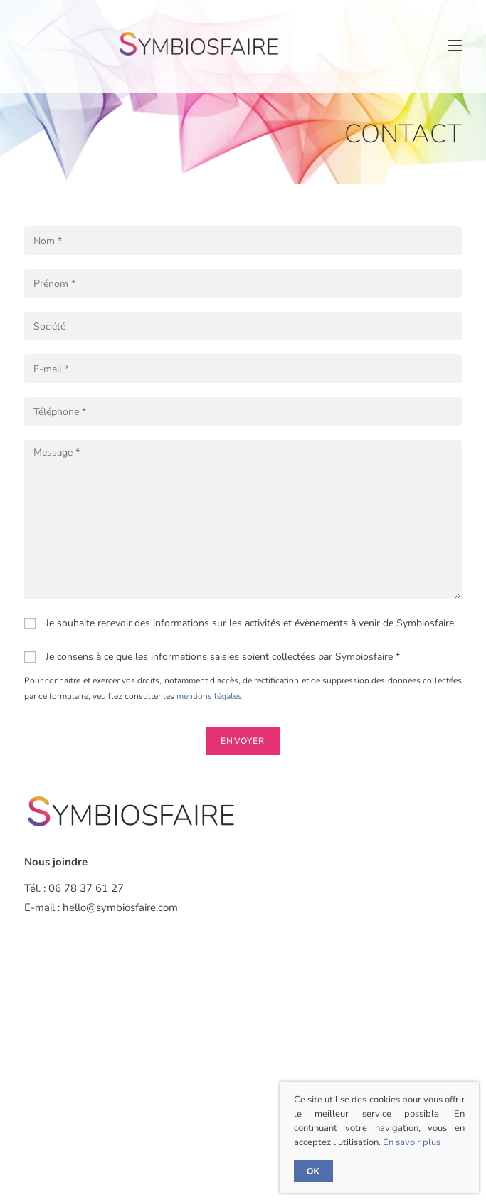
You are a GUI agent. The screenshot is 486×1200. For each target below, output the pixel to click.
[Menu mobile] (455, 46)
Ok (313, 1172)
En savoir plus (411, 1142)
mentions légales (209, 696)
